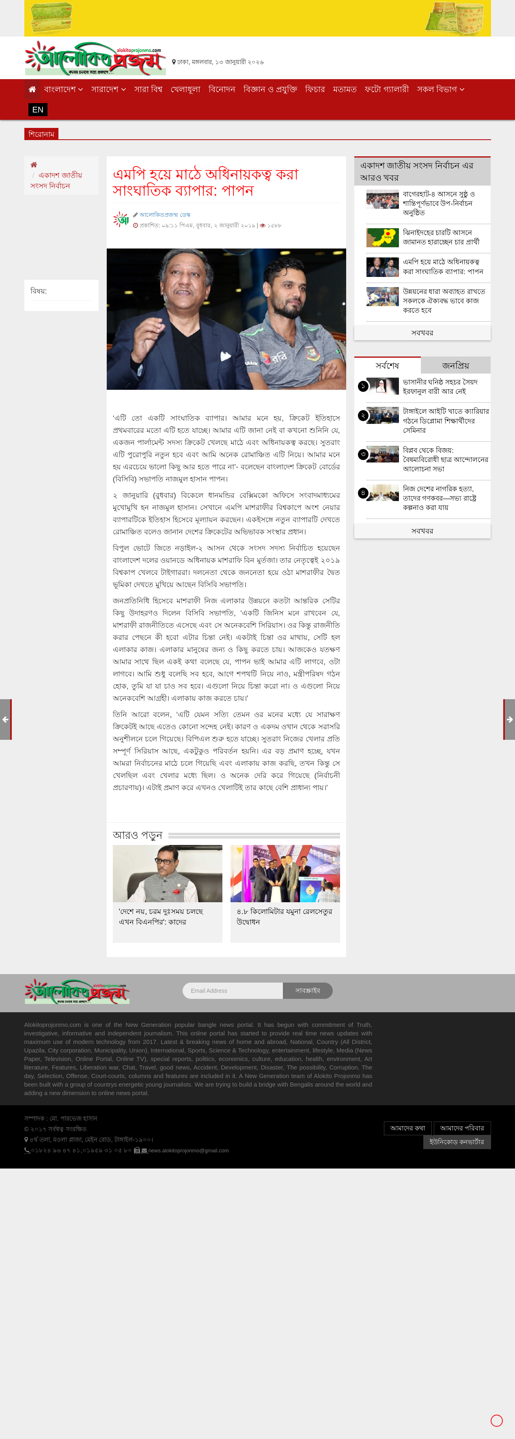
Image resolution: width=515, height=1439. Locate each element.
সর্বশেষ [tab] (387, 365)
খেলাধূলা (185, 89)
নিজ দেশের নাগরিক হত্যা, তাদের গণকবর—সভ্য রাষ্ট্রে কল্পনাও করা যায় (440, 498)
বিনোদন (222, 89)
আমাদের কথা (407, 1128)
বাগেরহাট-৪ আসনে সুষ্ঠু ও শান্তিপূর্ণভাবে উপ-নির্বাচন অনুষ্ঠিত (439, 203)
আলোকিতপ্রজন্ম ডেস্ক (165, 215)
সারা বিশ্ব (148, 89)
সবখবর (422, 333)
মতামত (345, 89)
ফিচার (315, 89)
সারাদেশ (108, 89)
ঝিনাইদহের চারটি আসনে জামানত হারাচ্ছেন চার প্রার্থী (441, 237)
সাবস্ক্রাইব (307, 990)
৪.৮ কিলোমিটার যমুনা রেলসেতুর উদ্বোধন (284, 916)
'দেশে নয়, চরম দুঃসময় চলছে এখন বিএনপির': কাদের (161, 916)
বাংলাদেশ (64, 89)
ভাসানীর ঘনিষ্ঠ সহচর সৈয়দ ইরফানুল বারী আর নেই (440, 386)
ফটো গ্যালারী (387, 89)
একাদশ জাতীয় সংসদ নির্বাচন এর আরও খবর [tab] (417, 171)
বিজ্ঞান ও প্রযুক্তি (270, 89)
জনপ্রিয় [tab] (455, 365)
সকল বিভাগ (441, 89)
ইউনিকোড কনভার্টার (457, 1142)
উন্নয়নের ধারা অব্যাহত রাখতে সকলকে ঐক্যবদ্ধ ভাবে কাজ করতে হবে (444, 301)
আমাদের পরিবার (462, 1128)
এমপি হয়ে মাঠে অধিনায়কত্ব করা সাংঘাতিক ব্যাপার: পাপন (443, 266)
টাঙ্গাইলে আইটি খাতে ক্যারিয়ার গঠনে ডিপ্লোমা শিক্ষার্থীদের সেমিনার (446, 421)
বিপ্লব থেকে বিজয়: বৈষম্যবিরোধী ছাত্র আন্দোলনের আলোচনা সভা (446, 460)
